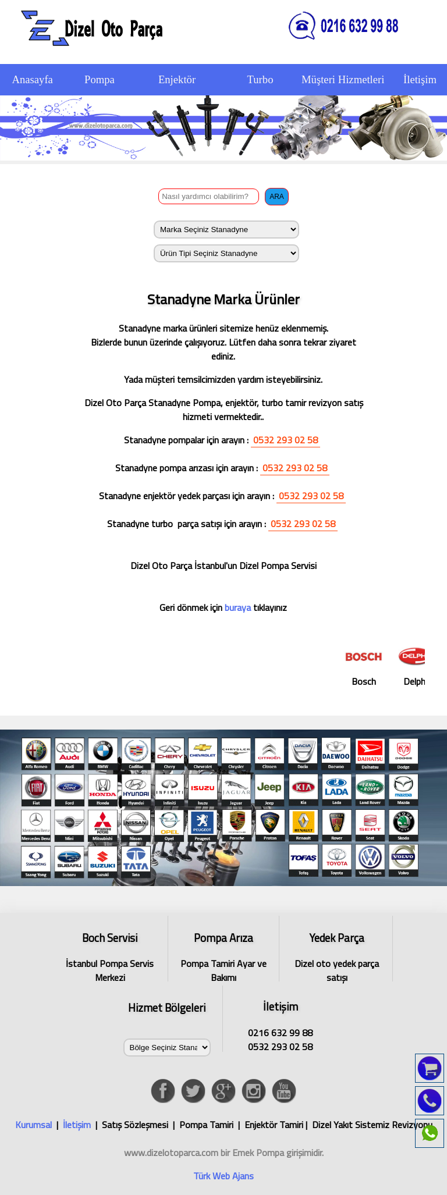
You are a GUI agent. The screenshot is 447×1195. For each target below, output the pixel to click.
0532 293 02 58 (285, 440)
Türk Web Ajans (223, 1176)
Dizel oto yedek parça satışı (337, 955)
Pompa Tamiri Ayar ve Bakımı (223, 955)
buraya (236, 607)
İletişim (77, 1125)
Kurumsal (33, 1125)
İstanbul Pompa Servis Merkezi (110, 955)
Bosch (371, 665)
